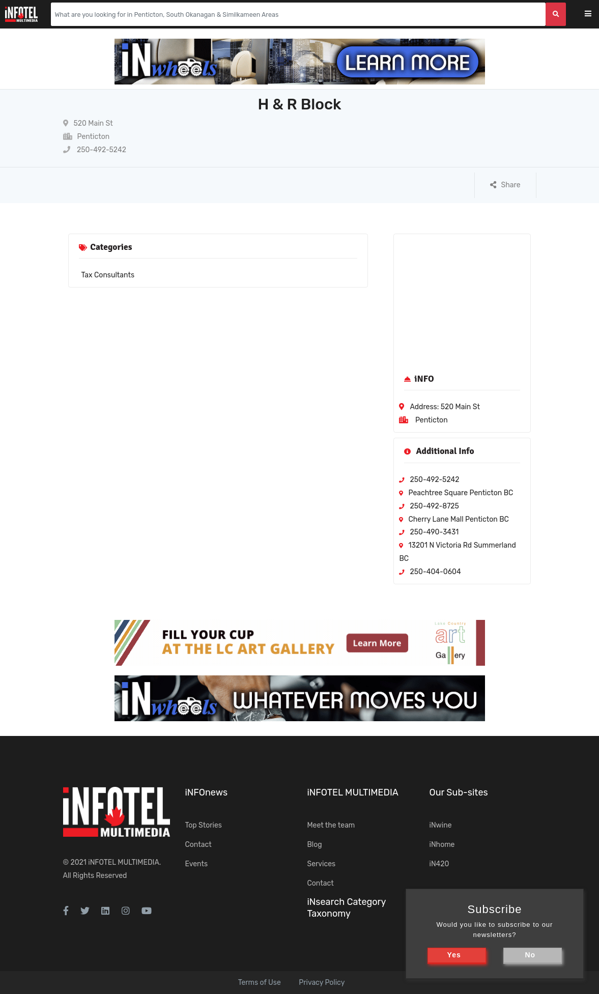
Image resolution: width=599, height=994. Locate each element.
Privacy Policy (322, 982)
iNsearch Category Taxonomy (346, 907)
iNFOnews (206, 792)
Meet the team (331, 825)
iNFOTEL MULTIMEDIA (123, 862)
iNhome (442, 844)
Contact (198, 844)
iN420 (439, 864)
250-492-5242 (94, 150)
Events (196, 864)
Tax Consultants (108, 275)
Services (321, 864)
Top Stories (203, 825)
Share (505, 185)
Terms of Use (259, 982)
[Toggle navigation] (594, 14)
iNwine (441, 825)
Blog (314, 844)
